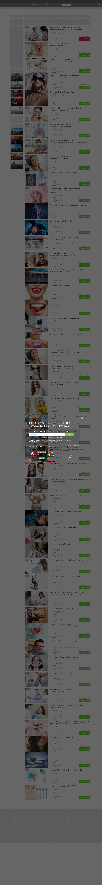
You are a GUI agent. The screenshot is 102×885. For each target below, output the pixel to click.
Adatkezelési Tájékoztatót (35, 440)
